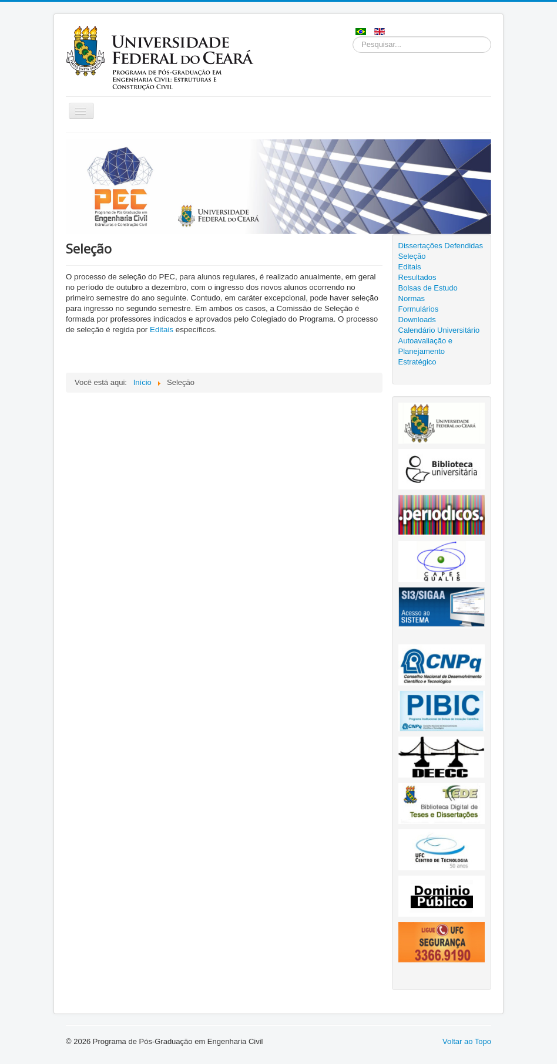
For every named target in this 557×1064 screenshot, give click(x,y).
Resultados (417, 277)
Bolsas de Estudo (428, 287)
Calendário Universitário (439, 330)
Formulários (418, 309)
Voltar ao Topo (466, 1041)
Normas (411, 298)
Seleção (412, 256)
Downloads (417, 319)
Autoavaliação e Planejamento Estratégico (425, 351)
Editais (161, 329)
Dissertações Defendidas (441, 245)
